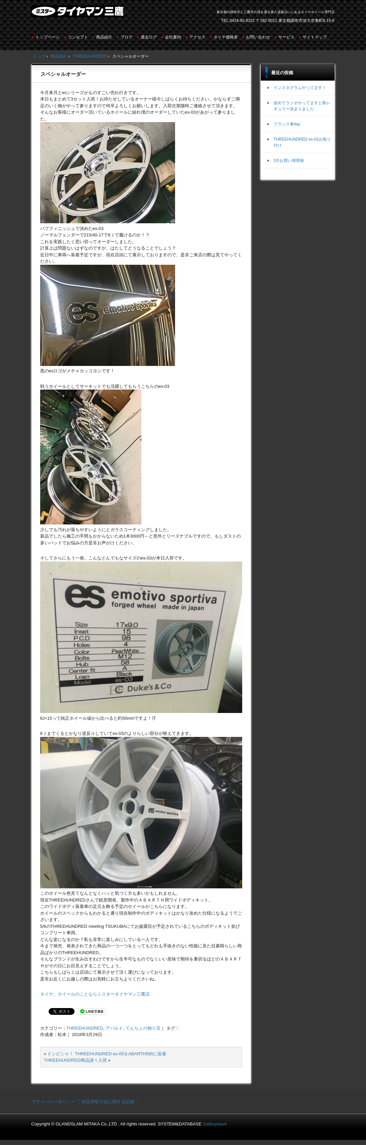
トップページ (47, 37)
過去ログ (149, 37)
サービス (286, 37)
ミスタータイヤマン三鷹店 (78, 13)
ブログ (126, 37)
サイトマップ (315, 37)
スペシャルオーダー (63, 74)
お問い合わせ (258, 37)
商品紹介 (104, 37)
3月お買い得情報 (289, 160)
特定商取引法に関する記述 (108, 1101)
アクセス (197, 37)
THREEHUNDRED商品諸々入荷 (75, 1060)
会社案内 (173, 37)
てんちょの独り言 (143, 1028)
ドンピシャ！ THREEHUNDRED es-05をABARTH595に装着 (106, 1053)
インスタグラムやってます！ (300, 87)
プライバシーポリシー (53, 1101)
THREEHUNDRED (84, 1028)
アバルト (114, 1028)
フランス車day (287, 124)
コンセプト (78, 37)
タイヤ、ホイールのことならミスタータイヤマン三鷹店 (95, 994)
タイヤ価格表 (226, 37)
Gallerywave (215, 1123)
